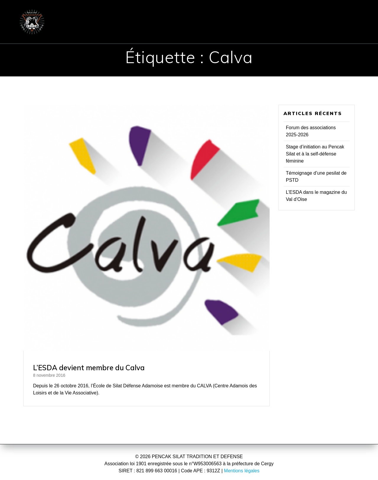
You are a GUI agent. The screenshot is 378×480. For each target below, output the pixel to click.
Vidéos (299, 30)
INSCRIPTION (270, 13)
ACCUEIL (90, 13)
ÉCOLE (125, 13)
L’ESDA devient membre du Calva (89, 367)
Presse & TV (217, 30)
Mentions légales (241, 470)
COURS (224, 13)
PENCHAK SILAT (174, 13)
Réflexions (261, 30)
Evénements (170, 30)
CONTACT (321, 13)
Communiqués (122, 30)
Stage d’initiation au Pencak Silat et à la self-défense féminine (315, 153)
